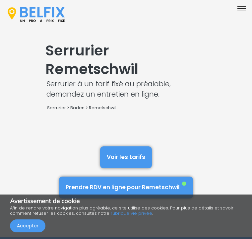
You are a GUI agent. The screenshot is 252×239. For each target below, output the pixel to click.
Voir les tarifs (126, 157)
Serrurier (56, 108)
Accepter (27, 225)
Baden (77, 108)
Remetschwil (102, 108)
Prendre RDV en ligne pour (126, 186)
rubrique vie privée (131, 213)
